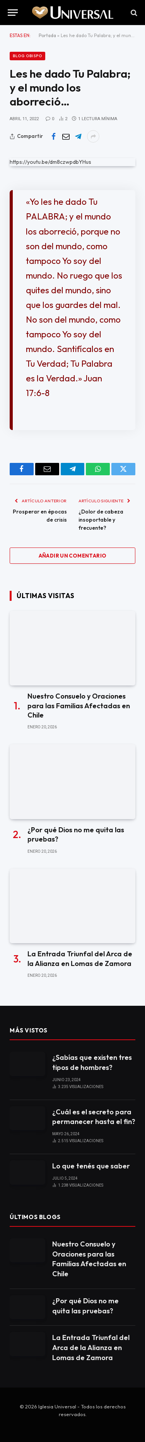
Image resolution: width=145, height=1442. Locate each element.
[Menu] (13, 12)
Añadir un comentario (73, 556)
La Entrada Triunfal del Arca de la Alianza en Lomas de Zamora (79, 958)
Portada (47, 35)
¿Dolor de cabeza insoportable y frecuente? (100, 519)
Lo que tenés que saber (91, 1165)
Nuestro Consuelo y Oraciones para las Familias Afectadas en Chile (78, 705)
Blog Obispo (27, 55)
